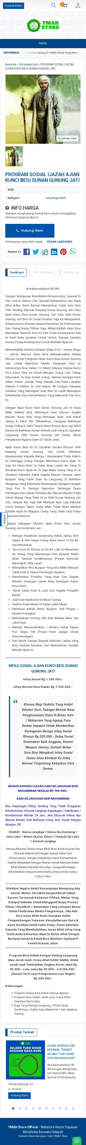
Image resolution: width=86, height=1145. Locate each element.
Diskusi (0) (71, 272)
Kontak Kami (13, 5)
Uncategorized (56, 198)
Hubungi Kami (29, 230)
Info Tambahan (43, 272)
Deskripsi (17, 272)
